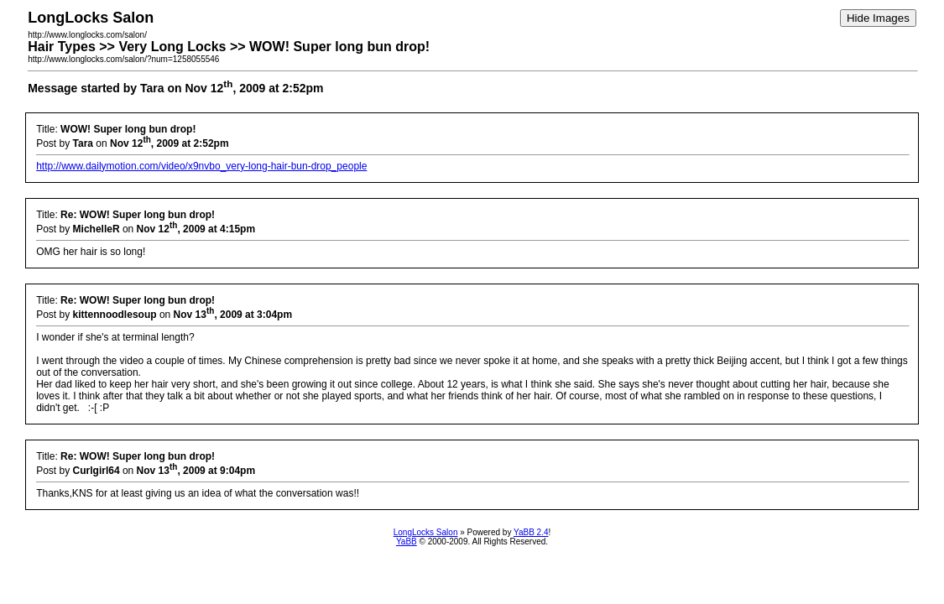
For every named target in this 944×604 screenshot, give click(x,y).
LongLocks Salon (426, 532)
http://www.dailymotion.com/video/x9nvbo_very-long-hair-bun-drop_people (201, 166)
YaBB (406, 541)
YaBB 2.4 (531, 532)
